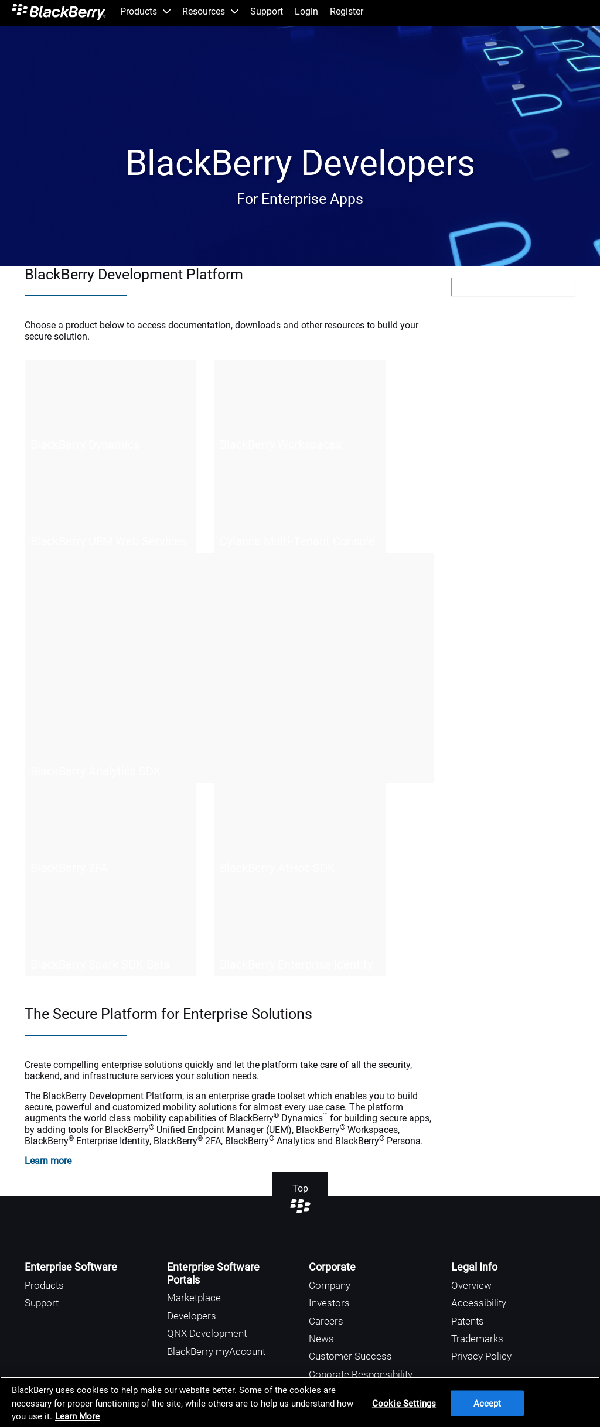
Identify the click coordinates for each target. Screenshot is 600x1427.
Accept (487, 1403)
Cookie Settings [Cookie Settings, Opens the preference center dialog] (404, 1403)
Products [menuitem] (145, 11)
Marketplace (194, 1297)
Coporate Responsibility (360, 1374)
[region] (300, 1402)
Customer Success (350, 1356)
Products (44, 1285)
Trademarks (477, 1338)
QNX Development (207, 1333)
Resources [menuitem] (210, 11)
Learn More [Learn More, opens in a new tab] (77, 1416)
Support (42, 1303)
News (321, 1338)
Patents (467, 1321)
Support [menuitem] (266, 11)
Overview (471, 1285)
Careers (326, 1321)
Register (346, 11)
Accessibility (478, 1303)
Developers (191, 1316)
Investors (329, 1303)
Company (329, 1285)
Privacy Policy (481, 1356)
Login (306, 11)
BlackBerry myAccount (216, 1351)
